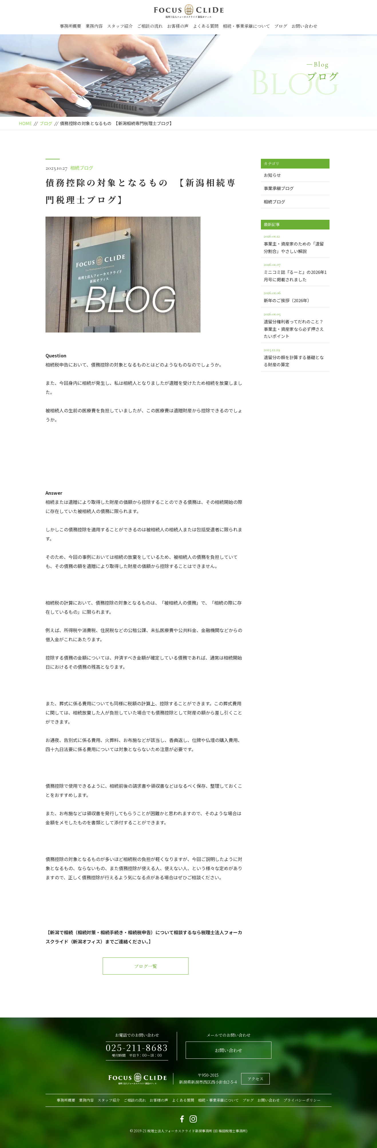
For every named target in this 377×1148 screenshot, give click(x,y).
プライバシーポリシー (302, 1100)
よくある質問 (206, 26)
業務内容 (94, 26)
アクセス (255, 1079)
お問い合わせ (304, 26)
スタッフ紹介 (120, 26)
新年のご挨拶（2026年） (295, 296)
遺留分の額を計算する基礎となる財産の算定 (295, 357)
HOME (25, 123)
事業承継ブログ (279, 188)
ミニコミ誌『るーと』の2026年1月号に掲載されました (295, 271)
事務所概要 (70, 26)
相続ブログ (81, 167)
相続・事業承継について (246, 26)
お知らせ (272, 175)
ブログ (280, 26)
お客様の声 (177, 26)
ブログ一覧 (145, 966)
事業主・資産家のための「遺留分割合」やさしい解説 (295, 243)
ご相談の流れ (150, 26)
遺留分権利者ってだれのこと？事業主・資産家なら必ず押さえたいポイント (295, 324)
